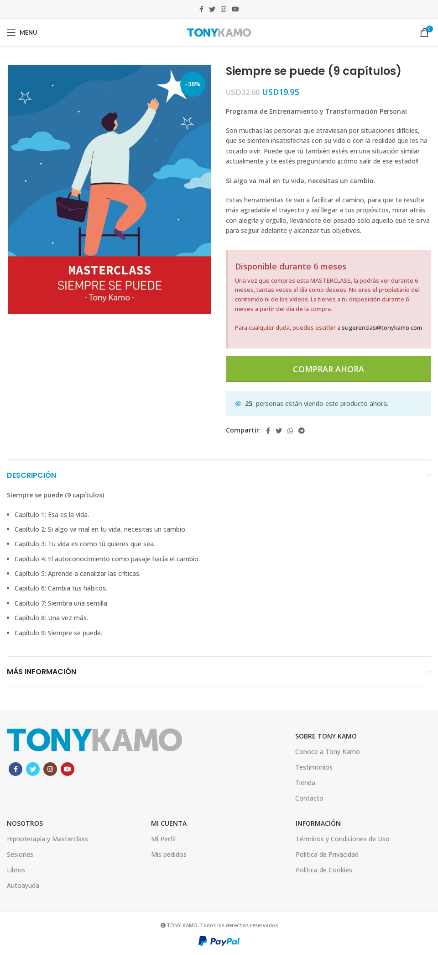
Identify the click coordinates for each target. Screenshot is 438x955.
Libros (16, 869)
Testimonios (314, 767)
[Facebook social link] (201, 9)
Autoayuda (23, 885)
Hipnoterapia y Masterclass (47, 838)
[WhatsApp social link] (290, 431)
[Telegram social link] (302, 431)
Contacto (309, 798)
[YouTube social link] (235, 9)
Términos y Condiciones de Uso (343, 838)
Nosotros (25, 823)
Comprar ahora (328, 369)
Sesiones (20, 854)
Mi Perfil (163, 838)
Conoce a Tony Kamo (327, 751)
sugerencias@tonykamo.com (382, 327)
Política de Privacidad (327, 854)
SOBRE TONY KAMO (326, 736)
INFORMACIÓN (318, 823)
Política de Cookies (324, 869)
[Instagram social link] (223, 9)
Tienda (305, 782)
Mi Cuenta (169, 823)
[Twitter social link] (212, 9)
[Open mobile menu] (22, 32)
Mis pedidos (169, 854)
